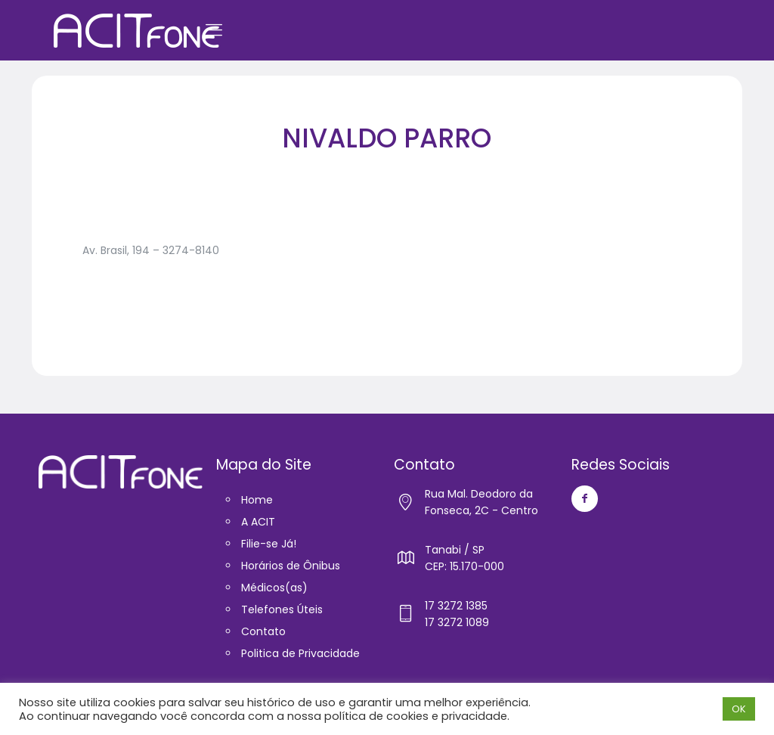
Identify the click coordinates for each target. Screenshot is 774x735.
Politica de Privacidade (300, 653)
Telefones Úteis (282, 609)
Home (257, 499)
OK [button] (739, 709)
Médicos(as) (274, 587)
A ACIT (258, 521)
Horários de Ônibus (290, 565)
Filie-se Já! (268, 543)
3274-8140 (191, 250)
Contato (263, 631)
